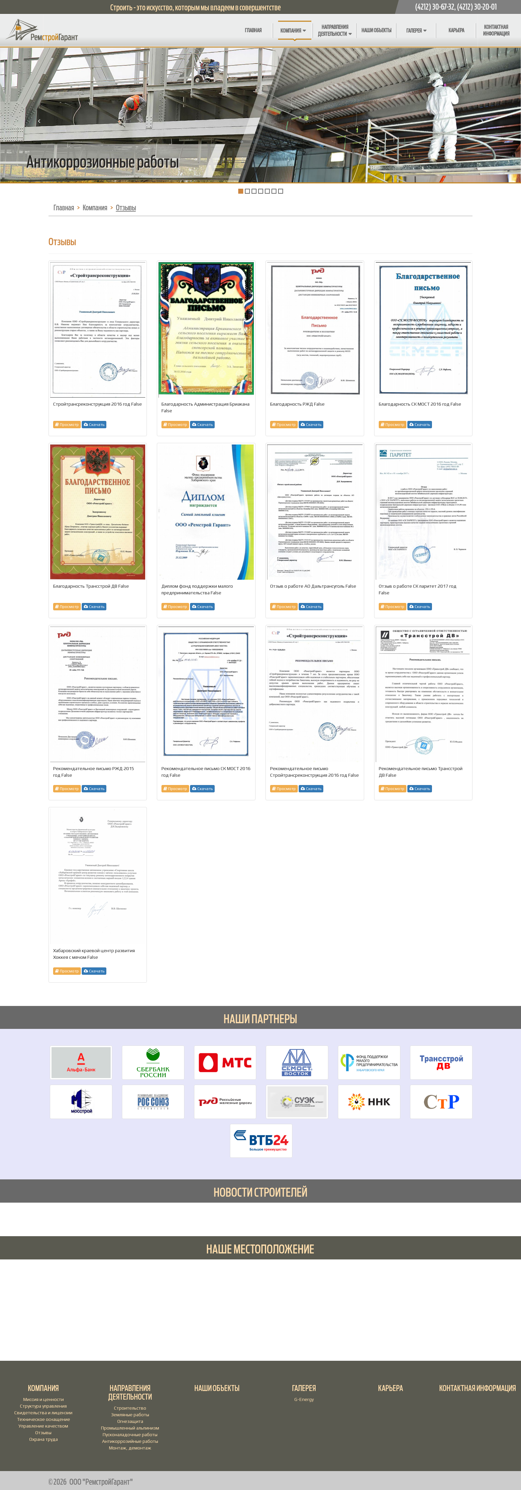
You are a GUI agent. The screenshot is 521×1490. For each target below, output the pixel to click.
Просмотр (67, 424)
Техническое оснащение (43, 1419)
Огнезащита (130, 1421)
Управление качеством (43, 1426)
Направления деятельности (333, 30)
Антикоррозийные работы (130, 1441)
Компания (290, 31)
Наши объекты (376, 30)
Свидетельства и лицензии (43, 1412)
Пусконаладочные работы (130, 1434)
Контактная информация (496, 30)
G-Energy (304, 1399)
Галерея (414, 31)
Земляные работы (130, 1414)
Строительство (130, 1408)
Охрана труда (43, 1439)
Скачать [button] (94, 424)
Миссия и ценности (43, 1399)
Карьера (456, 30)
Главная (253, 30)
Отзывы (43, 1432)
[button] (39, 158)
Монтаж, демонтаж (130, 1447)
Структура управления (43, 1406)
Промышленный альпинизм (130, 1428)
